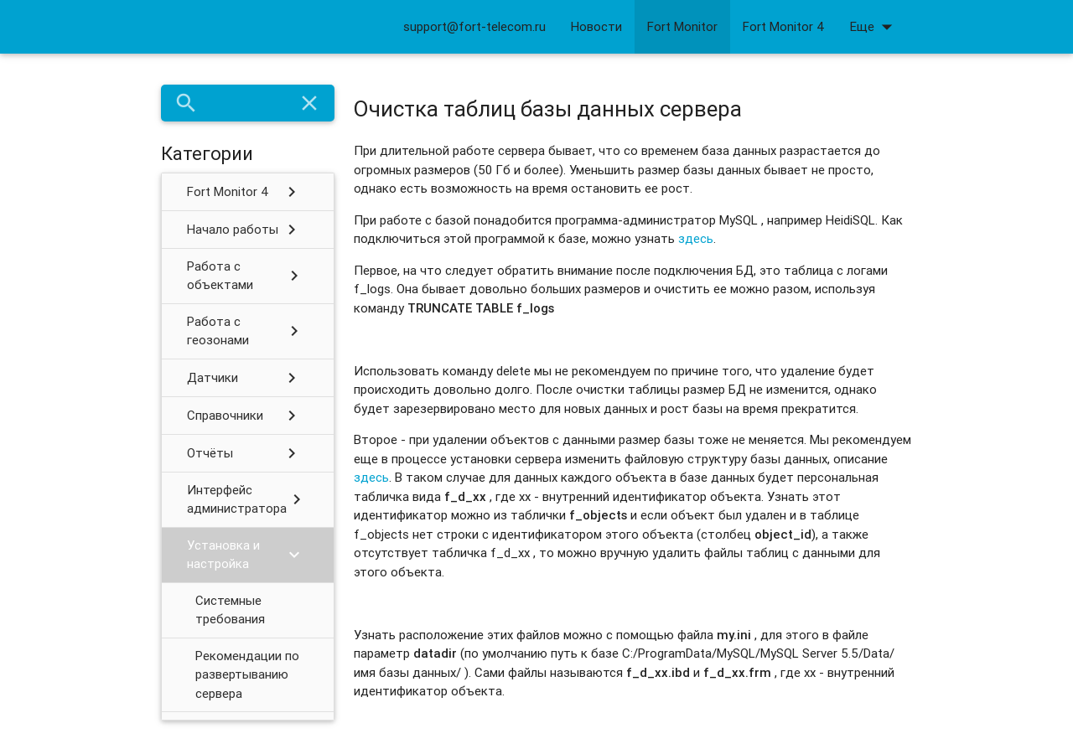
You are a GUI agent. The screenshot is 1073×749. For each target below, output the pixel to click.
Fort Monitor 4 (784, 26)
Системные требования (230, 610)
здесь (695, 238)
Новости (596, 26)
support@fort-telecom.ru (474, 26)
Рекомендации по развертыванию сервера (247, 674)
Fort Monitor (682, 26)
